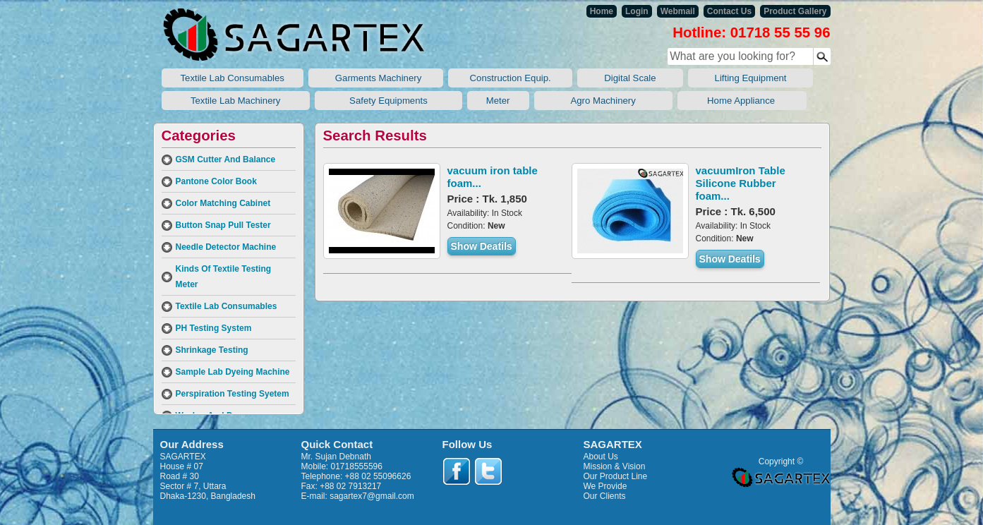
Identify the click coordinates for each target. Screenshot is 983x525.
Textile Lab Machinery (236, 100)
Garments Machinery (375, 78)
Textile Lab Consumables (232, 78)
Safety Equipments (388, 100)
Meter (498, 100)
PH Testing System (214, 328)
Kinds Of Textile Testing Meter (224, 276)
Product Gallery (795, 11)
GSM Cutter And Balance (226, 159)
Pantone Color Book (216, 181)
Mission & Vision (615, 466)
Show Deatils (481, 246)
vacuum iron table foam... (492, 176)
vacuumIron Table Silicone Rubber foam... (740, 183)
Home (601, 11)
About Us (601, 456)
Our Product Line (616, 476)
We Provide (605, 486)
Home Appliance (742, 100)
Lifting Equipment (751, 78)
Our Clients (605, 496)
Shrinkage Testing (212, 350)
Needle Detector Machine (226, 247)
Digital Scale (629, 78)
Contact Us (729, 11)
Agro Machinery (603, 100)
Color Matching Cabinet (223, 203)
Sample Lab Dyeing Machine (233, 372)
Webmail (678, 11)
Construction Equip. (510, 78)
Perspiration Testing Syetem (232, 394)
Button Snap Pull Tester (223, 225)
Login (637, 11)
